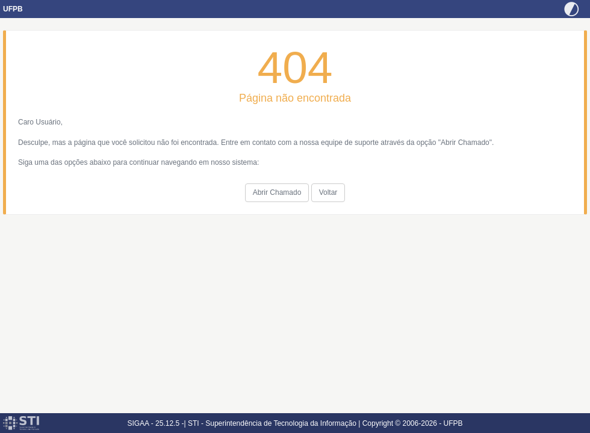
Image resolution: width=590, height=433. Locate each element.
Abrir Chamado (277, 192)
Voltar (328, 192)
